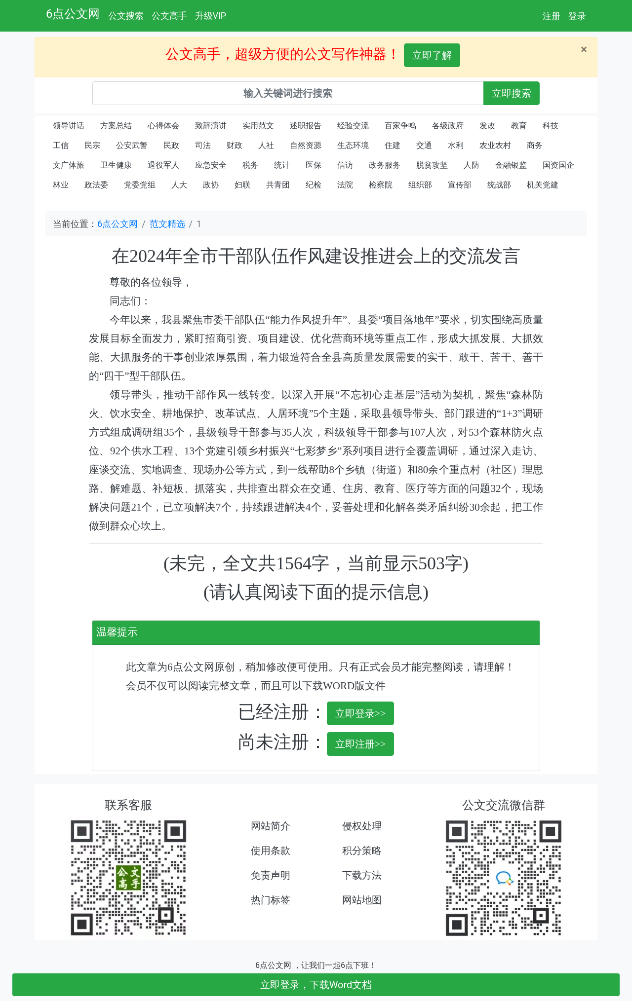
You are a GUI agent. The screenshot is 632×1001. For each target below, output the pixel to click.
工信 (61, 145)
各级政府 (448, 125)
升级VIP (211, 15)
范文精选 (167, 224)
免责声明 (270, 875)
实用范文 (258, 125)
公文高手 (169, 15)
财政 (234, 145)
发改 (487, 125)
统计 (282, 165)
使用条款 (270, 850)
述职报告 (305, 125)
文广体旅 (68, 165)
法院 (345, 184)
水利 (456, 145)
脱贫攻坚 (432, 165)
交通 (424, 145)
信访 (345, 165)
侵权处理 (362, 826)
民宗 (92, 145)
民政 (171, 145)
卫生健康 (116, 165)
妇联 (242, 184)
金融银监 (511, 165)
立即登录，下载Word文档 (316, 985)
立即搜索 (511, 93)
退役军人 (163, 165)
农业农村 (495, 145)
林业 (61, 184)
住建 (392, 145)
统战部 (499, 184)
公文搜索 (126, 15)
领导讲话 (68, 125)
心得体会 (163, 125)
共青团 (278, 184)
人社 (266, 145)
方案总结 (116, 125)
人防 (471, 165)
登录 (577, 16)
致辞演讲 (211, 125)
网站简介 (270, 826)
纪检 (313, 184)
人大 (179, 184)
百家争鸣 (400, 125)
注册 (551, 16)
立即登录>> (360, 713)
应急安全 (211, 165)
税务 (250, 165)
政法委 (96, 184)
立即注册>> (360, 744)
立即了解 (432, 55)
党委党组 (140, 184)
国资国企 (558, 165)
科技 (550, 125)
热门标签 (270, 900)
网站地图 (362, 900)
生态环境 (353, 145)
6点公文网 (73, 14)
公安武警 (132, 145)
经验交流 (353, 125)
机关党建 (542, 184)
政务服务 (384, 165)
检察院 (381, 184)
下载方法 (362, 875)
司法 (203, 145)
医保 (313, 165)
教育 (519, 125)
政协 (211, 184)
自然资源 (305, 145)
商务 (535, 145)
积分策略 (362, 850)
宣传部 (460, 184)
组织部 (420, 184)
